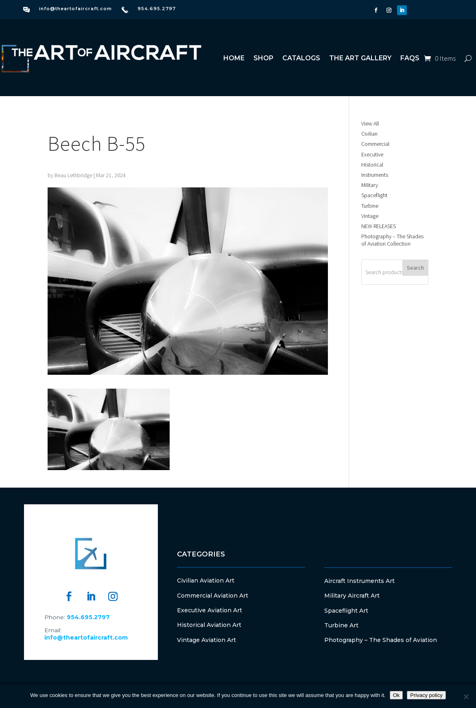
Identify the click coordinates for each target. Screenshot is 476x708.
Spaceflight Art (346, 610)
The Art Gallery (360, 58)
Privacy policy (426, 695)
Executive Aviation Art (209, 610)
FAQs (409, 58)
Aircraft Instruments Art (359, 581)
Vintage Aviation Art (206, 640)
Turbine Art (341, 625)
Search (415, 267)
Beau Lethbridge (73, 175)
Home (234, 58)
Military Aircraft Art (352, 595)
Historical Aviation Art (209, 625)
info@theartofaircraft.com (75, 8)
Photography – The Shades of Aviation (380, 640)
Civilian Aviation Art (205, 580)
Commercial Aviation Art (212, 595)
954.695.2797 (157, 8)
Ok (396, 695)
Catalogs (301, 58)
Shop (263, 58)
